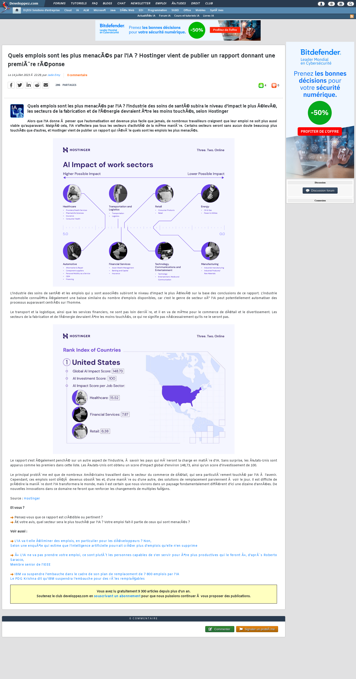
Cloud (68, 10)
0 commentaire (77, 75)
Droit (195, 3)
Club (209, 3)
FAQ (94, 3)
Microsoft (100, 10)
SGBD (175, 10)
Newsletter (140, 3)
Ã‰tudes (178, 3)
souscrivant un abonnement (117, 596)
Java (112, 10)
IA (77, 10)
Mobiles (200, 10)
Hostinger (32, 499)
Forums (59, 3)
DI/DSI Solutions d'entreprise (41, 10)
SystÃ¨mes (216, 10)
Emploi (161, 3)
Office (187, 10)
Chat (121, 3)
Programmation (157, 10)
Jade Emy (53, 75)
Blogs (107, 3)
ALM (86, 10)
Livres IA (208, 15)
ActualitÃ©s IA (146, 15)
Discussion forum (320, 190)
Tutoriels (78, 3)
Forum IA (165, 15)
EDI (141, 10)
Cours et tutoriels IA (186, 15)
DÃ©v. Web (127, 10)
